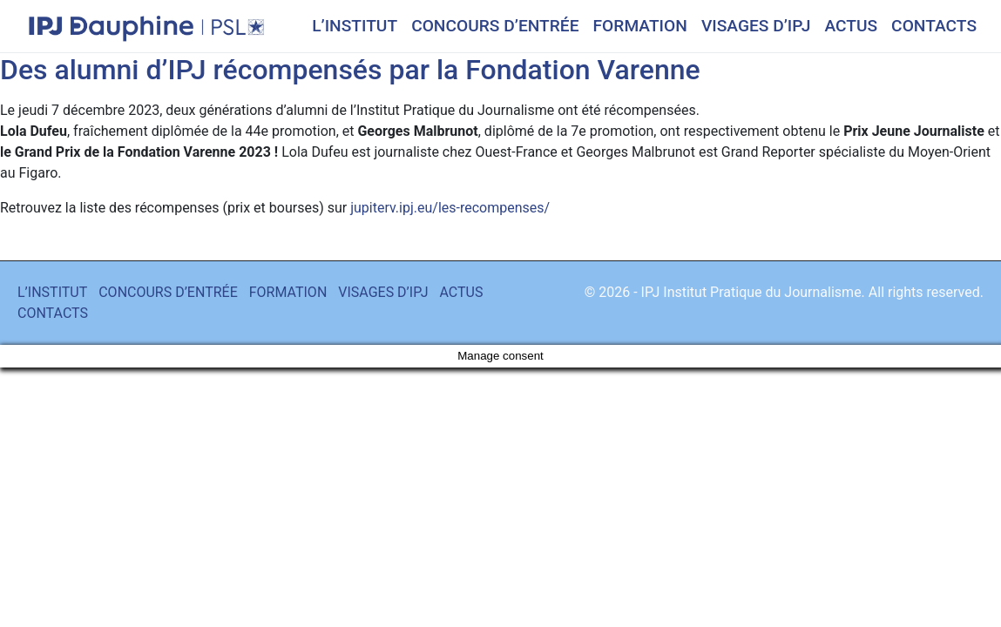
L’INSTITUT (354, 26)
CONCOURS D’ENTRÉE (494, 26)
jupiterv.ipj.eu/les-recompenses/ (450, 207)
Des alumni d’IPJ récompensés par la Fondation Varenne (350, 69)
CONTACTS (934, 26)
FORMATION (640, 26)
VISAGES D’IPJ (756, 26)
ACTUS (850, 26)
